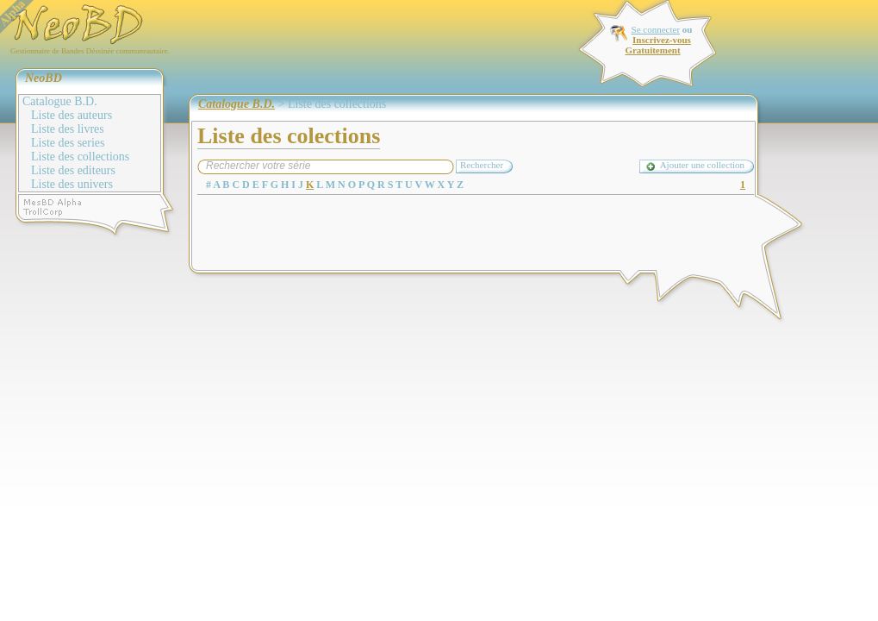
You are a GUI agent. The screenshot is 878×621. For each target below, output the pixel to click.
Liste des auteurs (71, 115)
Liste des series (68, 142)
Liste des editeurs (73, 170)
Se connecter (656, 29)
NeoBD (43, 78)
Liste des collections (80, 156)
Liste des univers (72, 184)
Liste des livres (67, 128)
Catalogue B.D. (59, 101)
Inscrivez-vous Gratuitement (657, 44)
